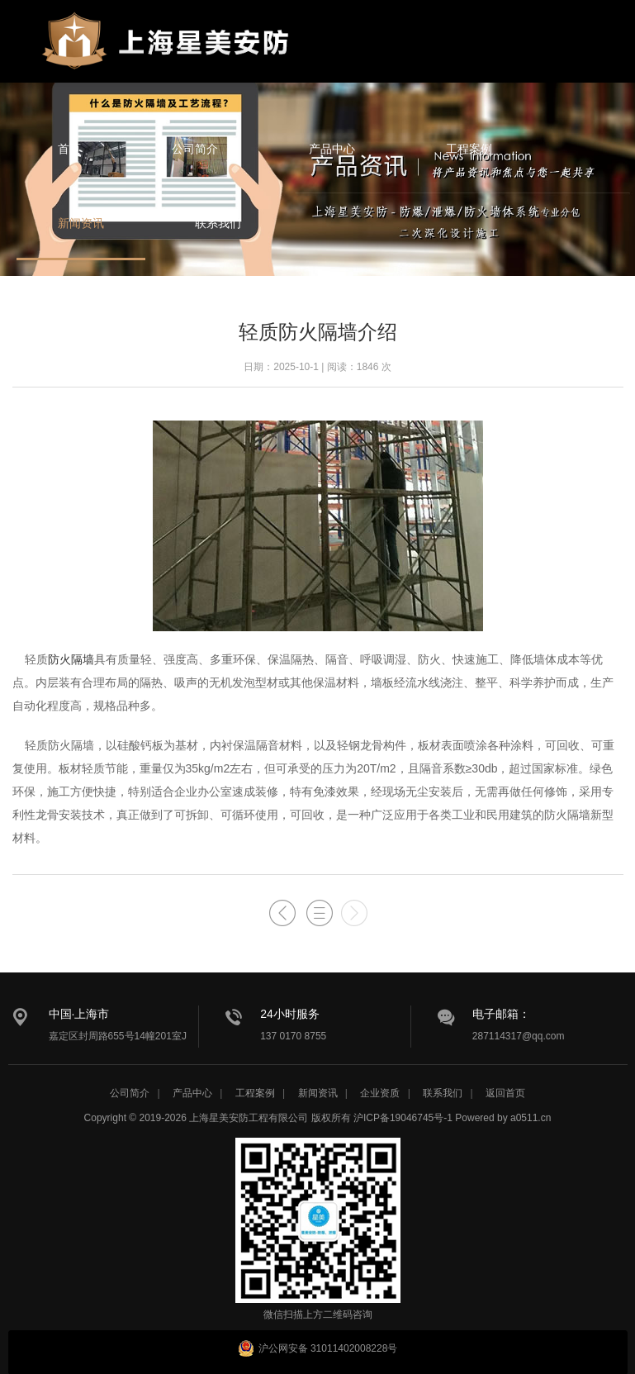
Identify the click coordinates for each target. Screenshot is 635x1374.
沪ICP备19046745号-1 (403, 1118)
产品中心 (332, 148)
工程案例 (469, 148)
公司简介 (195, 148)
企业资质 (380, 1093)
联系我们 (218, 223)
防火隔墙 (71, 659)
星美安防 (169, 52)
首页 (69, 148)
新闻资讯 (81, 223)
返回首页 (505, 1093)
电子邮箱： (501, 1013)
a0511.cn (530, 1118)
